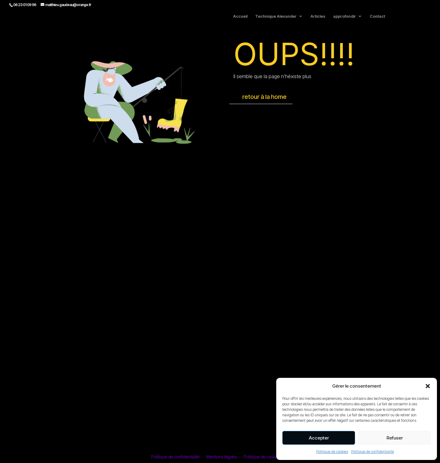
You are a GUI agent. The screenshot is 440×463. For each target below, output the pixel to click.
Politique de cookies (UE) (266, 457)
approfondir (344, 16)
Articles (317, 16)
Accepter (319, 438)
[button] (428, 386)
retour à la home (264, 96)
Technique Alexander (276, 16)
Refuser (395, 438)
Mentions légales (221, 457)
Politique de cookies (332, 451)
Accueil (240, 16)
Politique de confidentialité (372, 451)
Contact (377, 16)
